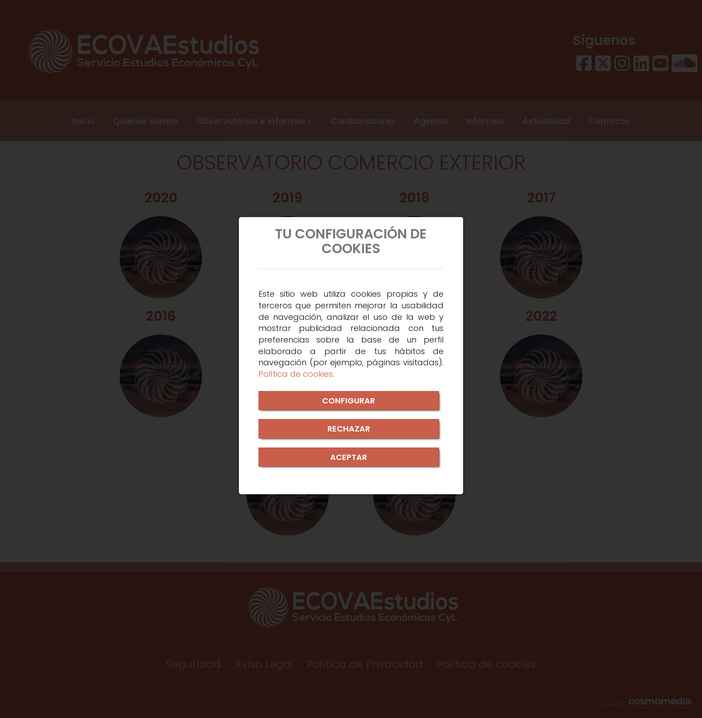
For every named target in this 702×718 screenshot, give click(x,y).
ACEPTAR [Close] (348, 457)
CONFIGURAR (348, 400)
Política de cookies (295, 373)
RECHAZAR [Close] (348, 428)
